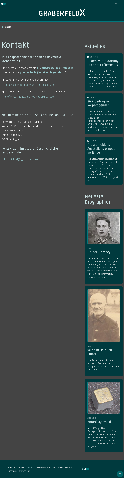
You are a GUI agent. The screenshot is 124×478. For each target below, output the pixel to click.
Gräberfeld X (62, 12)
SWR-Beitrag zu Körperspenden (98, 103)
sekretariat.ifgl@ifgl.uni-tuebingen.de (22, 159)
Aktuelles (22, 467)
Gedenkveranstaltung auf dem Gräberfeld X (102, 63)
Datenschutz (24, 471)
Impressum (12, 471)
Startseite (12, 467)
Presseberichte (43, 467)
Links (54, 467)
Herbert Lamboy (98, 252)
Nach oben (120, 474)
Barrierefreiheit (65, 467)
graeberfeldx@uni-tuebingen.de (40, 72)
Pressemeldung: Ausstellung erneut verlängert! (101, 149)
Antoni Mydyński (99, 422)
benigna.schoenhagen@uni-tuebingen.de (29, 84)
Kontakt (31, 467)
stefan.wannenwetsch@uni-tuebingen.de (29, 96)
